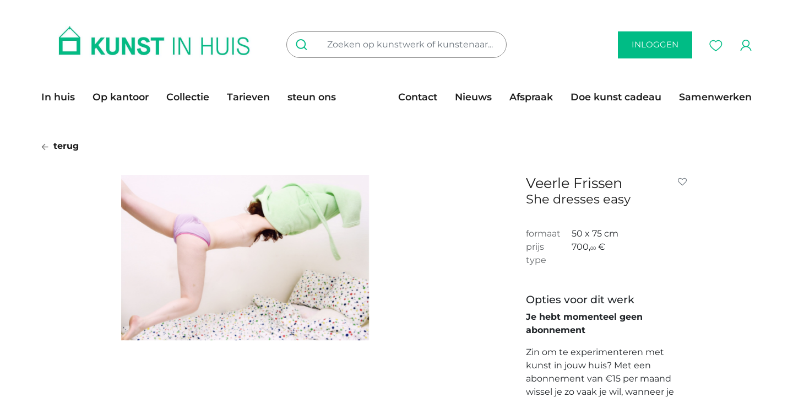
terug (60, 146)
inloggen (655, 44)
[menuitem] (62, 97)
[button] (684, 182)
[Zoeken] (304, 44)
